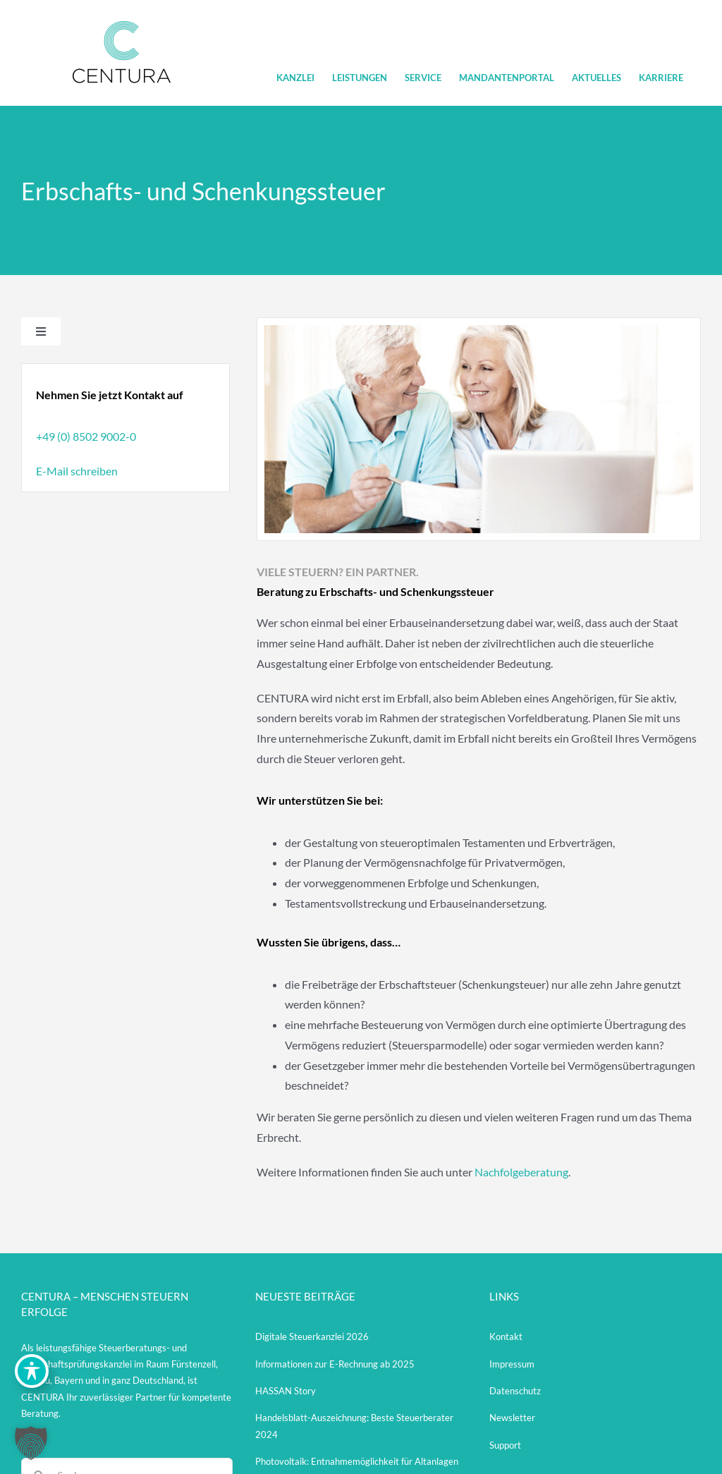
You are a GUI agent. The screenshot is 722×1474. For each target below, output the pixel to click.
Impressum (511, 1364)
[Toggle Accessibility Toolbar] (32, 1371)
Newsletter (512, 1417)
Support (505, 1445)
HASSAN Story (285, 1390)
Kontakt (505, 1336)
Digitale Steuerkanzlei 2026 (312, 1336)
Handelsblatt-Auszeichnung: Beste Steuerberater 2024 (354, 1425)
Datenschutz (515, 1390)
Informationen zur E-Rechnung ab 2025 (335, 1364)
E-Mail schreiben (77, 470)
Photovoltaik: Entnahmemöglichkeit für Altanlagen (356, 1461)
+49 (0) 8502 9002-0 (86, 436)
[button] (31, 1443)
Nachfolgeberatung (521, 1171)
